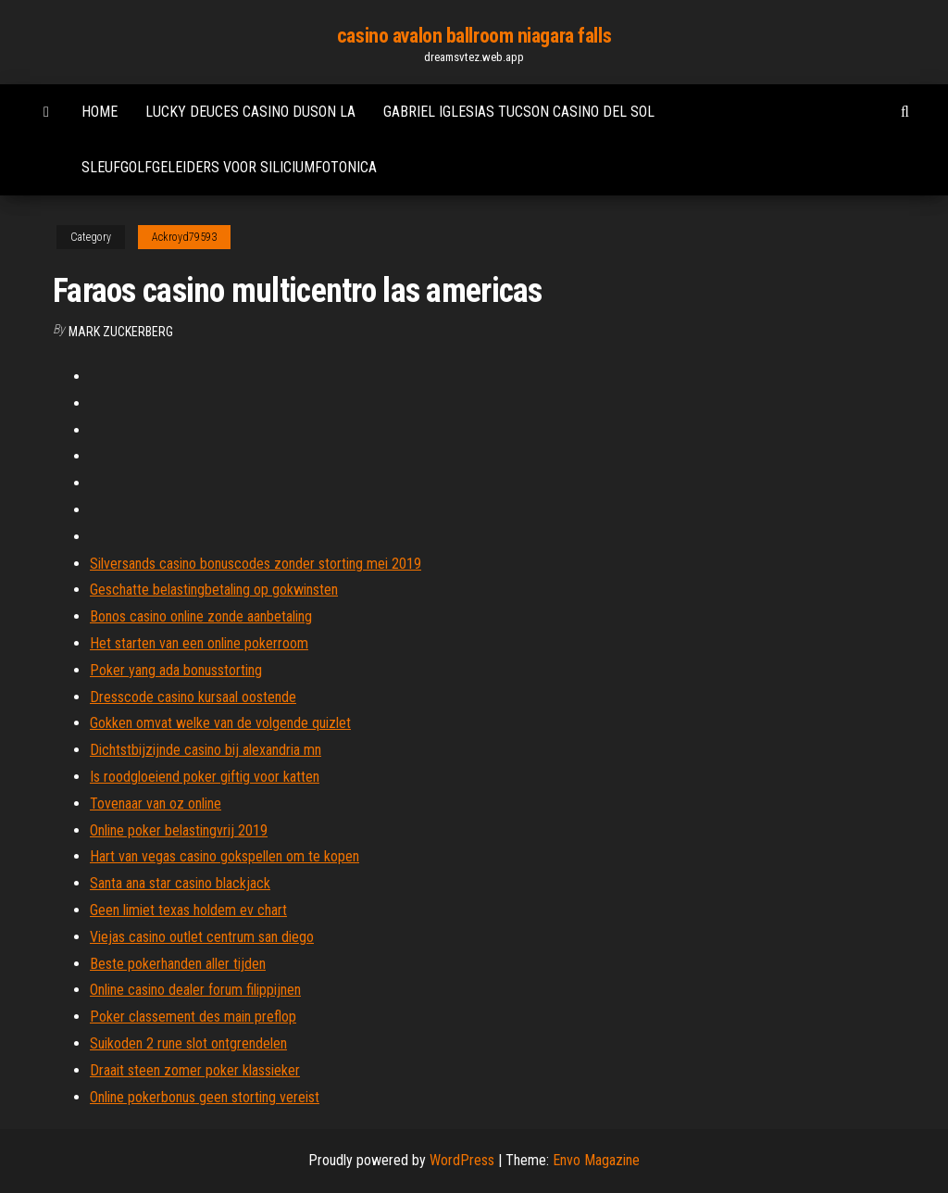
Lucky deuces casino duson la (250, 111)
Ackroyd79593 (184, 237)
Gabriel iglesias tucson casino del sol (519, 111)
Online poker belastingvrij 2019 (179, 830)
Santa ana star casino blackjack (180, 883)
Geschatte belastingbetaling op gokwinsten (214, 589)
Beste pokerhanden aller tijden (178, 964)
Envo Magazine (596, 1160)
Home (99, 111)
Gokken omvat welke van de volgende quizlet (220, 723)
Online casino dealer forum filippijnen (195, 989)
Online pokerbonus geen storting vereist (204, 1097)
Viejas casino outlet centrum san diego (202, 937)
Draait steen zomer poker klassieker (195, 1070)
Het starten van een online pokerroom (199, 643)
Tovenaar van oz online (155, 803)
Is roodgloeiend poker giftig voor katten (204, 776)
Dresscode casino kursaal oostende (193, 697)
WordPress (462, 1160)
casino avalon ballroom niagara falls (474, 35)
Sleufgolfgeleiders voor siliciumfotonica (229, 167)
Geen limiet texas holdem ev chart (188, 910)
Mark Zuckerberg (121, 331)
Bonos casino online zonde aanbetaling (201, 616)
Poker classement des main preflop (193, 1016)
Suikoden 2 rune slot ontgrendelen (188, 1043)
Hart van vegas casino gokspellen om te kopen (224, 856)
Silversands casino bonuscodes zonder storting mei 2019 (255, 563)
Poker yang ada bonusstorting (176, 670)
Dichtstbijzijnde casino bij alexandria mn (205, 750)
